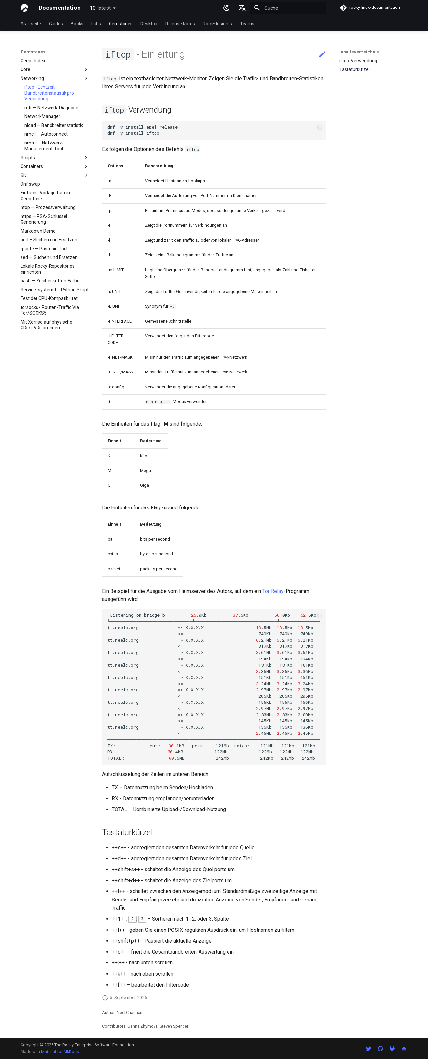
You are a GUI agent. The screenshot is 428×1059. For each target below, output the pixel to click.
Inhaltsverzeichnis (359, 51)
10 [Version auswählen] (100, 8)
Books (77, 23)
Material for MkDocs (60, 1051)
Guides (56, 23)
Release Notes (180, 23)
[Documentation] (24, 7)
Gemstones (121, 23)
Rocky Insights (217, 23)
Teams (247, 23)
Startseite (31, 23)
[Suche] (288, 8)
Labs (96, 23)
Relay (277, 591)
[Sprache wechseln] (242, 7)
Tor (266, 591)
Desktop (148, 23)
